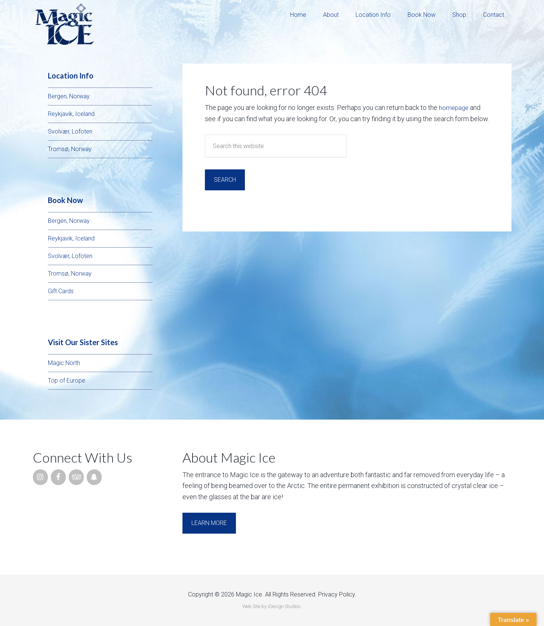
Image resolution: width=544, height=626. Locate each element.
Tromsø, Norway (70, 149)
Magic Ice (64, 24)
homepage (454, 107)
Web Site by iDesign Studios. (272, 606)
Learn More (209, 523)
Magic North (64, 362)
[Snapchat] (94, 477)
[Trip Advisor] (76, 477)
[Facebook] (58, 477)
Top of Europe (66, 380)
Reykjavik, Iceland (71, 113)
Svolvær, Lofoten (70, 131)
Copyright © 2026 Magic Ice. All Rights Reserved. (252, 594)
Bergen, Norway (69, 96)
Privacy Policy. (337, 594)
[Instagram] (40, 477)
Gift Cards (61, 291)
